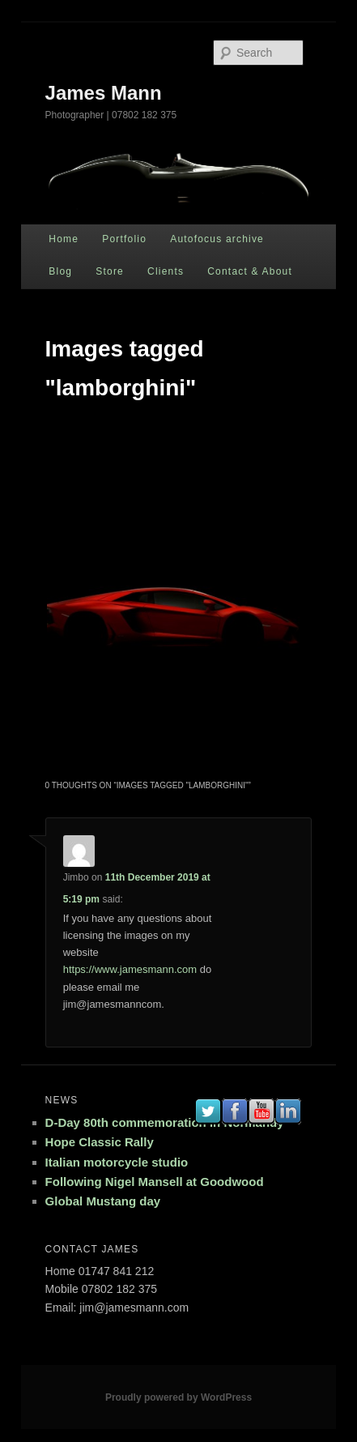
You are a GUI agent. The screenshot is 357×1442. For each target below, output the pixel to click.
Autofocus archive (217, 239)
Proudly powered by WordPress (178, 1397)
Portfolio (124, 239)
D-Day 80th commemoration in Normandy (164, 1122)
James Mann (103, 93)
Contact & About (249, 271)
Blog (60, 271)
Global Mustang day (103, 1201)
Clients (165, 271)
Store (110, 271)
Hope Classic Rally (99, 1142)
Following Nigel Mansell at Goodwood (154, 1181)
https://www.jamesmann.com (130, 969)
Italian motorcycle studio (117, 1162)
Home (64, 239)
